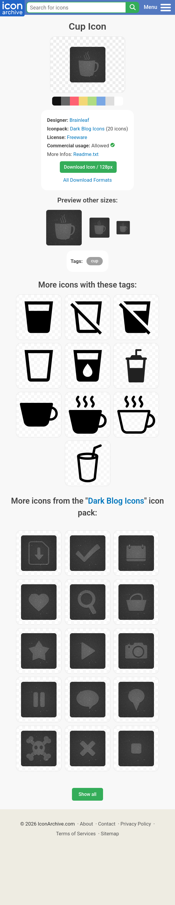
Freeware (77, 137)
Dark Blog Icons (87, 129)
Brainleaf (79, 120)
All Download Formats (87, 180)
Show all (87, 794)
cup (94, 261)
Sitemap (110, 834)
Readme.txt (86, 154)
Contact (106, 824)
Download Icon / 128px (88, 167)
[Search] (132, 7)
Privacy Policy (136, 824)
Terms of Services (76, 834)
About (86, 824)
